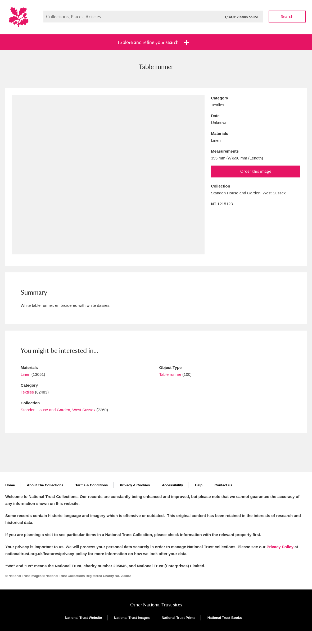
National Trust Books (224, 618)
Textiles (27, 392)
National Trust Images (132, 618)
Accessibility (172, 485)
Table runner (170, 374)
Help (198, 485)
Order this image (255, 171)
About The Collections (45, 485)
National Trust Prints (178, 618)
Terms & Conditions (91, 485)
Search (287, 16)
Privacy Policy (279, 547)
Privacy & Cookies (135, 485)
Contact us (223, 485)
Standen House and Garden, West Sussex (58, 410)
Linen (25, 374)
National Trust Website (83, 618)
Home (10, 485)
